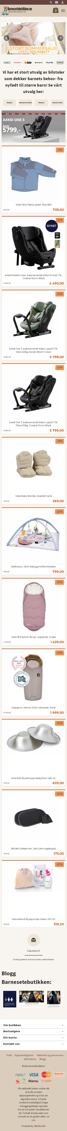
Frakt (9, 1055)
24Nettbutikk (40, 1126)
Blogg (42, 1059)
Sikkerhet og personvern (50, 1055)
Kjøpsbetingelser (24, 1055)
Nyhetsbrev (30, 1059)
